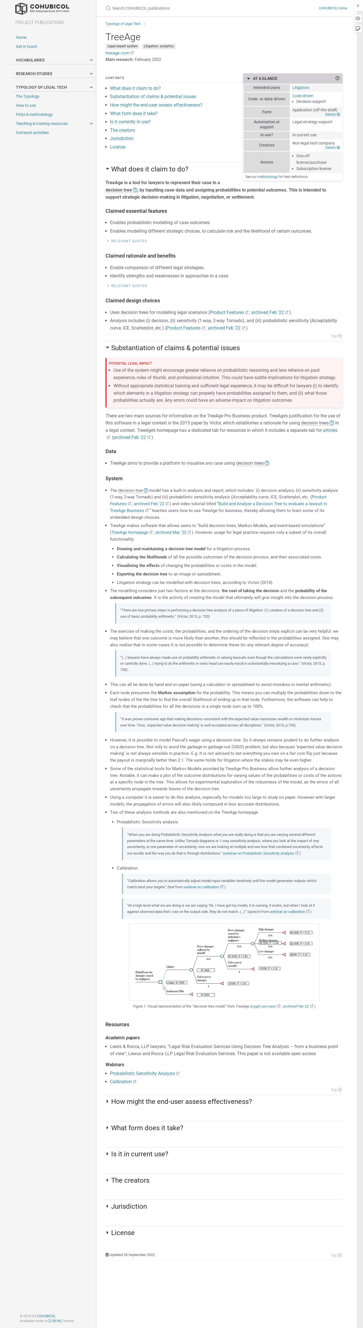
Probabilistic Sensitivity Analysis (142, 1126)
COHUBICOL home (333, 8)
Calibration (121, 1135)
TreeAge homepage (130, 538)
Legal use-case (263, 1059)
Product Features (227, 315)
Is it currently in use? (130, 125)
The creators (122, 133)
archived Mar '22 (174, 538)
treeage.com (117, 55)
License (117, 150)
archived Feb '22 (267, 315)
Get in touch (26, 46)
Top (336, 339)
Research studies (56, 73)
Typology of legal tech (56, 87)
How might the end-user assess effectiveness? (156, 108)
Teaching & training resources (42, 123)
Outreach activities (32, 132)
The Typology (27, 96)
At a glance (298, 81)
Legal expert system (122, 48)
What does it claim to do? (135, 91)
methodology (268, 180)
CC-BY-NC (54, 1321)
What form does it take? (134, 116)
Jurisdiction (122, 142)
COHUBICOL (46, 1316)
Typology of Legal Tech (123, 24)
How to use (26, 105)
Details (332, 117)
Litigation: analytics (159, 48)
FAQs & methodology (34, 114)
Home (21, 37)
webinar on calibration (220, 932)
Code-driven (302, 98)
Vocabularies (56, 60)
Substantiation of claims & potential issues (153, 100)
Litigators (300, 90)
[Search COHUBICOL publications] (181, 8)
